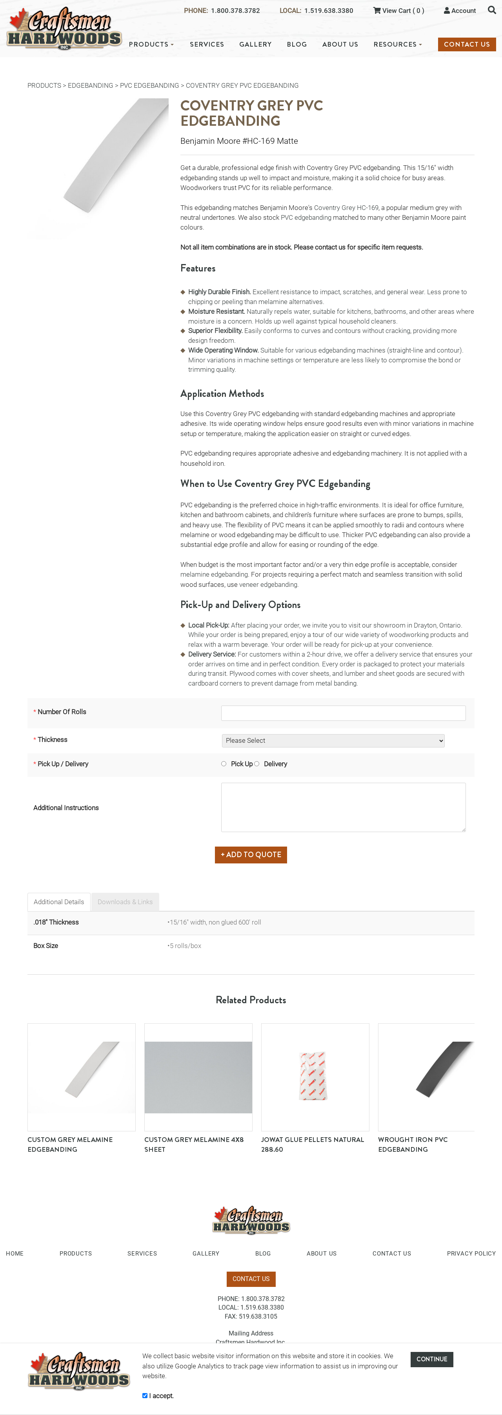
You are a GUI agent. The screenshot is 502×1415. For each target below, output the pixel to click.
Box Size (45, 944)
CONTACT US (467, 44)
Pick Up (236, 765)
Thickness (52, 741)
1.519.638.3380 (328, 10)
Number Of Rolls (62, 713)
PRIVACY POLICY (471, 1252)
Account (460, 10)
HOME (15, 1252)
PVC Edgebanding (149, 85)
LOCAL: (290, 10)
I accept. (158, 1396)
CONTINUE (432, 1359)
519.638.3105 (258, 1315)
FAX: (231, 1315)
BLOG (297, 44)
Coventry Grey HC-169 (346, 208)
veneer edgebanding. (269, 584)
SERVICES (207, 44)
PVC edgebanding (306, 217)
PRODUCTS (151, 44)
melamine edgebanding (214, 574)
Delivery (269, 765)
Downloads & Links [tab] (125, 901)
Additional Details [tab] (59, 901)
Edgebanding (90, 85)
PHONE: (196, 10)
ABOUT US (340, 44)
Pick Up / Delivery (63, 765)
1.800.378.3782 (235, 10)
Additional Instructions (66, 808)
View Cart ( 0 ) (398, 10)
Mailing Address (251, 1332)
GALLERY (255, 44)
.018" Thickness (56, 921)
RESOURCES (397, 44)
